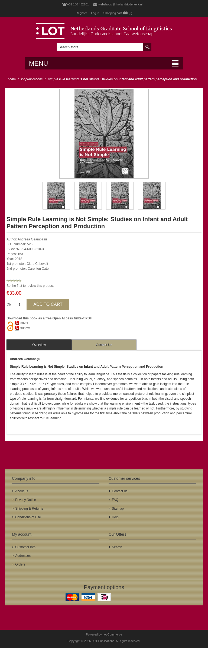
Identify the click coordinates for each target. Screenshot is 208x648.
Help (115, 517)
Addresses (23, 556)
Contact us (119, 491)
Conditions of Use (28, 517)
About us (21, 491)
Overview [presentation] (39, 345)
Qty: (9, 304)
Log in (95, 13)
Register (81, 13)
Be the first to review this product (30, 286)
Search (117, 547)
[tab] (39, 344)
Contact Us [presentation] (104, 345)
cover (24, 323)
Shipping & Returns (29, 508)
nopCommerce (112, 634)
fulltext (25, 328)
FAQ (115, 500)
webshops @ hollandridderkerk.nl (120, 4)
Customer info (25, 547)
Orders (20, 564)
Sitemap (118, 508)
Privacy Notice (25, 500)
